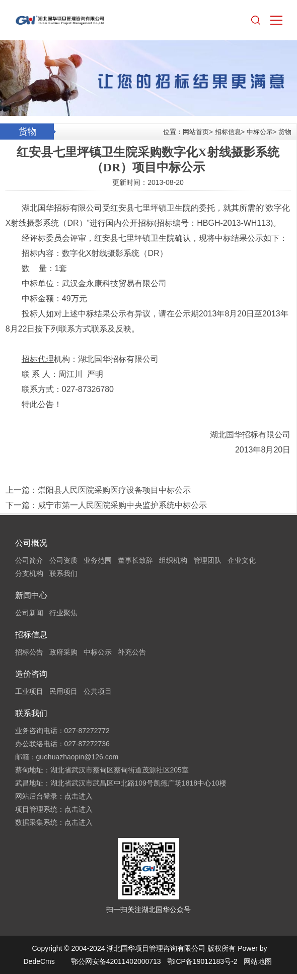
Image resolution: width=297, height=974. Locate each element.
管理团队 (207, 560)
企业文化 (242, 560)
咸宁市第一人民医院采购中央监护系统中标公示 (122, 505)
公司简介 (29, 560)
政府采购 (63, 652)
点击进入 (78, 796)
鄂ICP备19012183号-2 (202, 961)
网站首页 (196, 132)
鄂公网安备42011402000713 (116, 961)
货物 (284, 132)
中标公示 (260, 132)
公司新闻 (29, 613)
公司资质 (63, 560)
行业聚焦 (63, 613)
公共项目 (98, 691)
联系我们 (63, 573)
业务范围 (98, 560)
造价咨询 (31, 674)
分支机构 (29, 573)
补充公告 (132, 652)
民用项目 (63, 691)
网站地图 (258, 961)
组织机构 (173, 560)
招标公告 (29, 652)
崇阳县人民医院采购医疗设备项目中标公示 (114, 490)
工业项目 (29, 691)
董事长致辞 (135, 560)
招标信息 (228, 132)
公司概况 (31, 543)
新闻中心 (31, 595)
